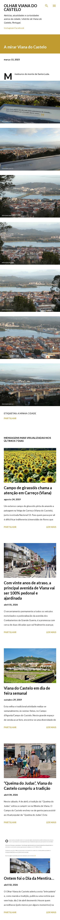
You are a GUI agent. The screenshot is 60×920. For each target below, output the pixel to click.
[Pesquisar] (46, 6)
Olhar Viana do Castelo (20, 7)
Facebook (19, 28)
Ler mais (51, 527)
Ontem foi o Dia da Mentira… (29, 878)
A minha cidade (27, 413)
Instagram (9, 28)
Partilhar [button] (10, 418)
